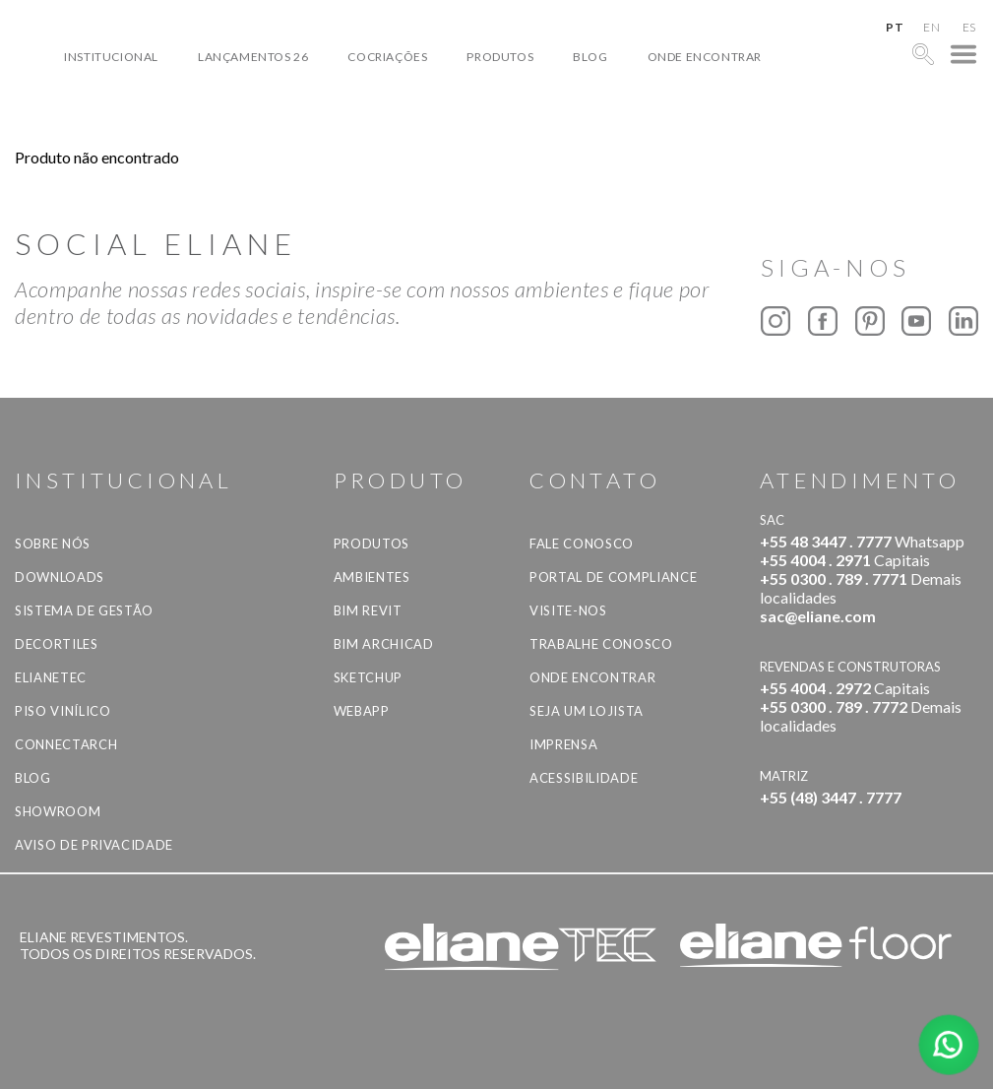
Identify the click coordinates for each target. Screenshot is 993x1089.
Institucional (111, 56)
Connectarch (66, 744)
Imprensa (563, 744)
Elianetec (51, 677)
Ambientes (372, 577)
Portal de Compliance (613, 577)
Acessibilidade (583, 778)
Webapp (362, 711)
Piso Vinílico (62, 711)
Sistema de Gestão (84, 610)
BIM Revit (368, 610)
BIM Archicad (384, 644)
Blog (590, 56)
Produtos (499, 56)
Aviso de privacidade (94, 845)
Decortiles (56, 644)
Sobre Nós (53, 543)
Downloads (59, 577)
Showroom (57, 811)
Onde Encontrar (705, 56)
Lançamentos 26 (253, 56)
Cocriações (387, 56)
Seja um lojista (586, 711)
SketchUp (368, 677)
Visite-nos (568, 610)
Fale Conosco (581, 543)
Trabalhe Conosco (600, 644)
